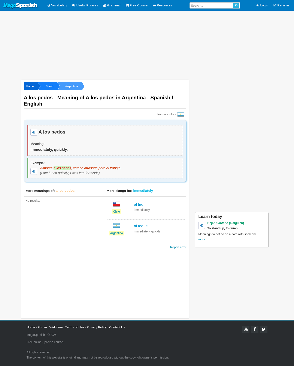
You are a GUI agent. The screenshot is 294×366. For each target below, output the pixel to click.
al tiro (138, 204)
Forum (42, 327)
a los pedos (65, 191)
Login (262, 5)
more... (203, 239)
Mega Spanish (20, 6)
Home (30, 86)
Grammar (112, 5)
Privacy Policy (97, 327)
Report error (178, 247)
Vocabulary (57, 5)
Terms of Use (74, 327)
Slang (49, 86)
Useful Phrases (85, 5)
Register (281, 5)
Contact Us (117, 327)
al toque (141, 226)
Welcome (56, 327)
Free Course (137, 5)
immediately (143, 191)
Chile (116, 211)
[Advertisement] (147, 45)
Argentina (71, 86)
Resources (162, 5)
